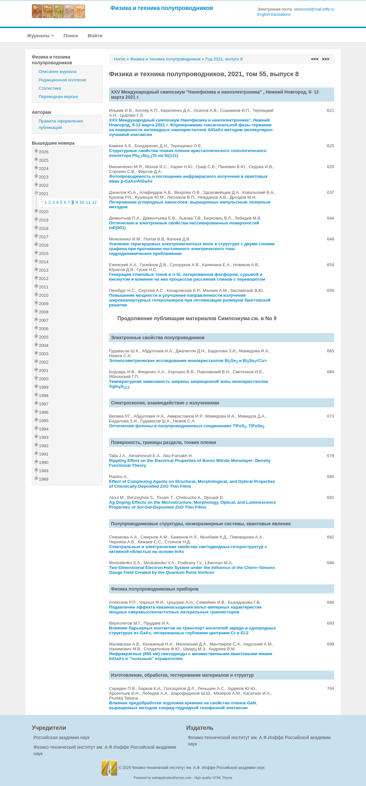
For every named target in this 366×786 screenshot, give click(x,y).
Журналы (40, 35)
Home (119, 59)
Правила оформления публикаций (61, 124)
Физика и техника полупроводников (161, 8)
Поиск (71, 35)
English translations (274, 14)
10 (81, 202)
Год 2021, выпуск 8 (223, 59)
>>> (325, 59)
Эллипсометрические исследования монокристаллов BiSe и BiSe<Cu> (188, 360)
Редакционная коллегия (62, 79)
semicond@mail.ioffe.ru (314, 9)
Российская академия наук (61, 737)
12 (94, 202)
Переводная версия (58, 96)
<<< (314, 59)
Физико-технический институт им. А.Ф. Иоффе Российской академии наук (198, 767)
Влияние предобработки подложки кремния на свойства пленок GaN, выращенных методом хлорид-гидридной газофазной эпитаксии (183, 705)
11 (88, 202)
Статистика (50, 88)
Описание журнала (58, 71)
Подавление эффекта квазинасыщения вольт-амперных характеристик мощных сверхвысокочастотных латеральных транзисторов (185, 609)
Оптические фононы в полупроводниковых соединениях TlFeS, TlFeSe (186, 425)
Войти (95, 35)
